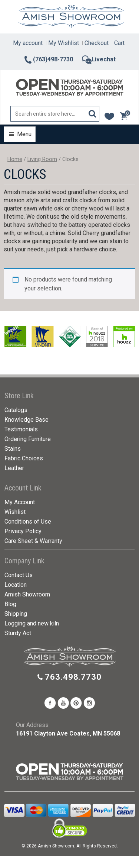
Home (14, 159)
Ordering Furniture (27, 439)
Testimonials (21, 429)
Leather (14, 468)
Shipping (15, 613)
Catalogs (15, 409)
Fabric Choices (23, 458)
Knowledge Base (26, 419)
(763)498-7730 (48, 59)
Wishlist (15, 511)
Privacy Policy (23, 531)
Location (15, 584)
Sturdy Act (17, 633)
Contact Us (18, 575)
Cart (119, 42)
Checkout (97, 42)
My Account (19, 502)
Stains (12, 448)
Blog (10, 604)
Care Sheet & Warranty (33, 540)
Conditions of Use (27, 521)
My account (28, 42)
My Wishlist (63, 42)
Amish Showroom (27, 594)
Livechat (99, 59)
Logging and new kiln (31, 623)
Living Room (42, 159)
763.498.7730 (73, 677)
